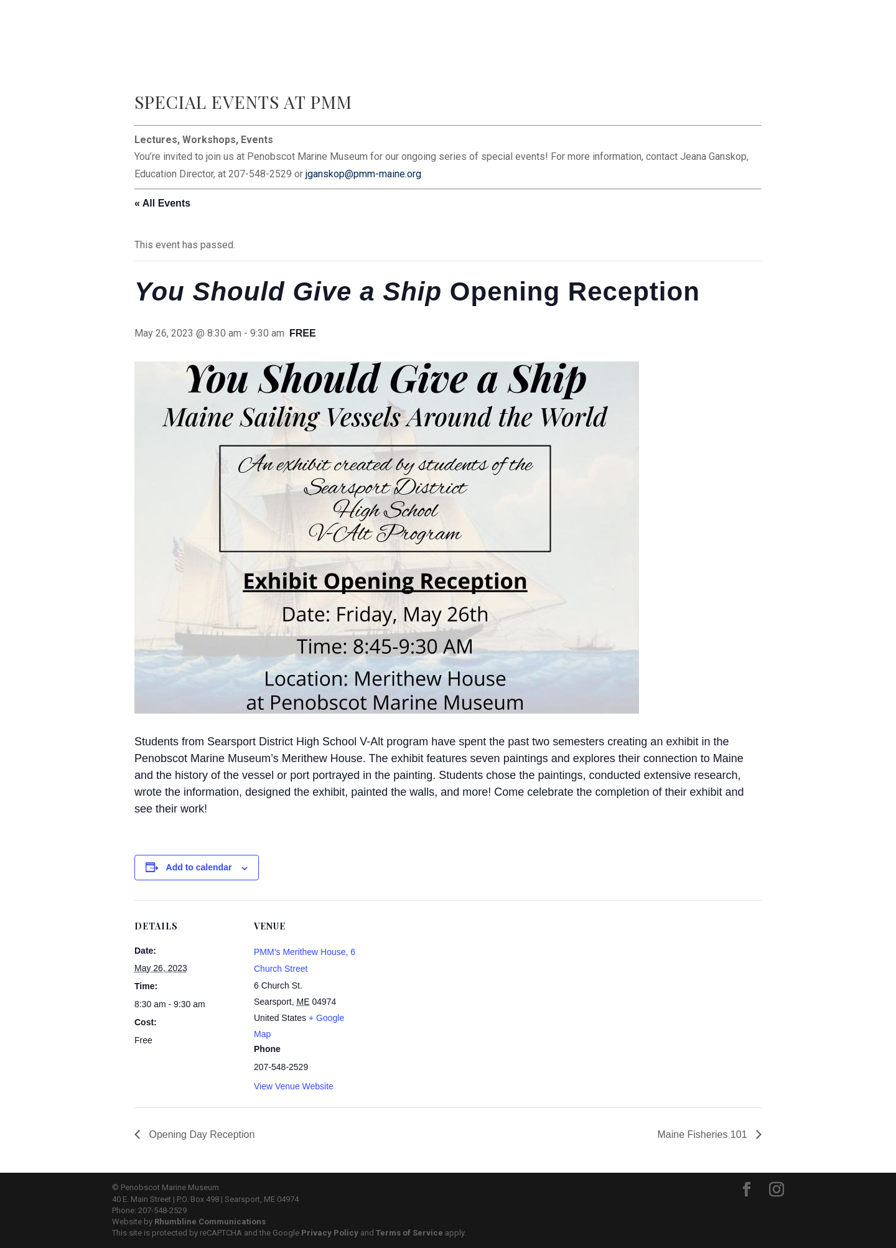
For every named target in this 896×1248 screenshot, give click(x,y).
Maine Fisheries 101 (703, 1134)
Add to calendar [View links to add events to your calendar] (199, 867)
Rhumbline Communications (210, 1221)
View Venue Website (294, 1086)
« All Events (162, 203)
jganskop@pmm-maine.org (363, 174)
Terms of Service (409, 1232)
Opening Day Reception (200, 1134)
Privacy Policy (329, 1232)
